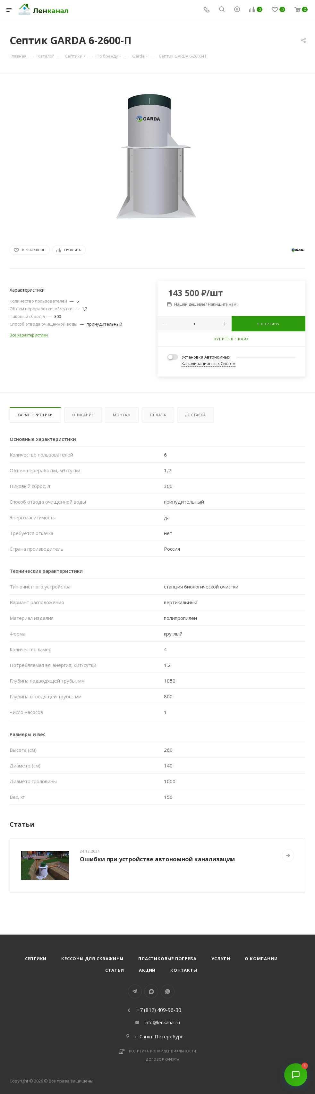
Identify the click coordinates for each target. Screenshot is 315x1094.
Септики (36, 958)
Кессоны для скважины (92, 958)
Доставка (195, 414)
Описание (83, 414)
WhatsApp (168, 991)
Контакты (183, 970)
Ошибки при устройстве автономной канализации (157, 859)
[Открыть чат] (295, 1074)
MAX (151, 991)
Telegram (135, 991)
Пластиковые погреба (167, 958)
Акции (147, 970)
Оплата (158, 414)
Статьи (114, 970)
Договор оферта (162, 1059)
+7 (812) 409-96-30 (159, 1010)
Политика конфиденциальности (163, 1051)
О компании (261, 958)
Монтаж (122, 414)
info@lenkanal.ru (162, 1022)
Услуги (220, 958)
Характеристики (35, 414)
